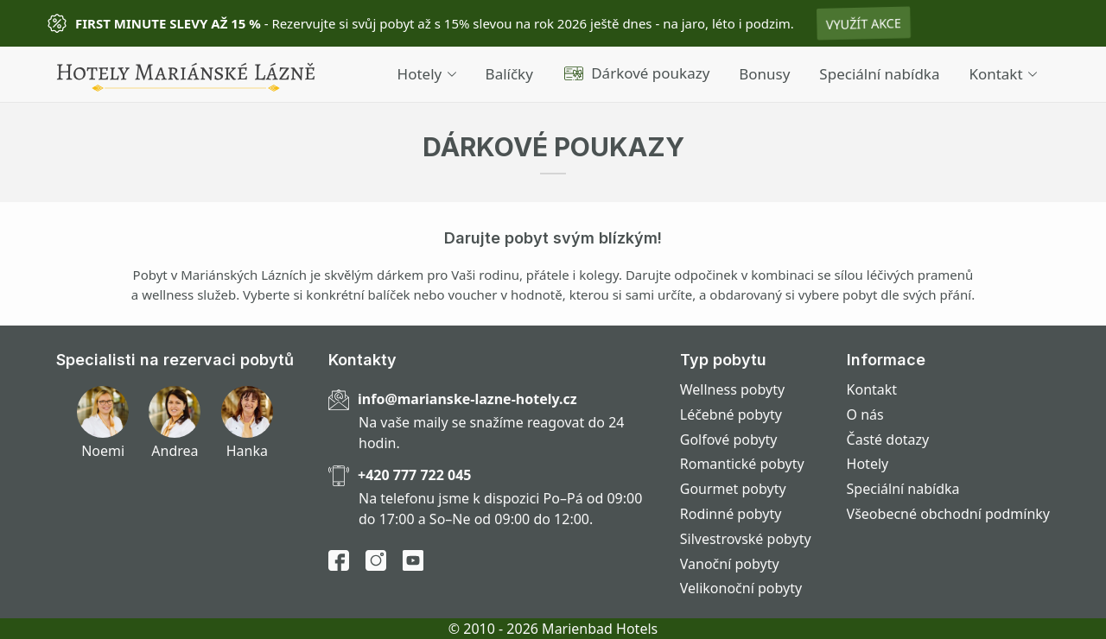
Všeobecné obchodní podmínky (948, 513)
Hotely (426, 74)
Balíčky (509, 74)
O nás (865, 414)
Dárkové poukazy (636, 73)
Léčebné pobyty (731, 414)
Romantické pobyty (742, 463)
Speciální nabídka (879, 74)
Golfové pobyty (729, 439)
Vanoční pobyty (729, 563)
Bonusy (764, 74)
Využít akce (863, 23)
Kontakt (1003, 74)
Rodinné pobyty (731, 513)
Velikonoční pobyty (741, 588)
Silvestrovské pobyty (745, 538)
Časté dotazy (888, 439)
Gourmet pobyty (733, 488)
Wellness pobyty (732, 389)
